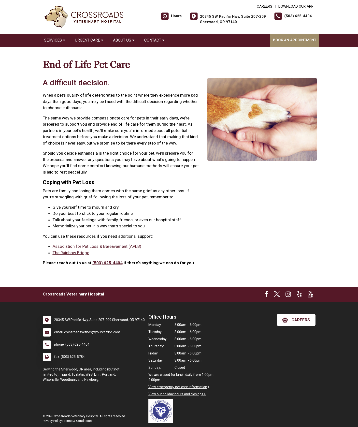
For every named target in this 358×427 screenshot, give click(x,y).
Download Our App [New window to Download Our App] (296, 6)
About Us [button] (123, 40)
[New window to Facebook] (266, 295)
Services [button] (54, 40)
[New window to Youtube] (310, 295)
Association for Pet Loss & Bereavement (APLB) (97, 246)
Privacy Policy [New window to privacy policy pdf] (52, 421)
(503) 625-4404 (107, 262)
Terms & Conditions (78, 421)
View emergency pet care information (177, 387)
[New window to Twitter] (277, 295)
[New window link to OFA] (161, 411)
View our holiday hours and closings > (177, 394)
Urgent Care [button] (89, 40)
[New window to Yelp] (299, 295)
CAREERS (264, 6)
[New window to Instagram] (288, 295)
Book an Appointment (294, 40)
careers (296, 320)
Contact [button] (154, 40)
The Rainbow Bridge (71, 252)
